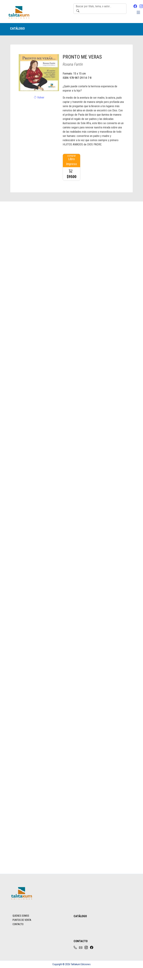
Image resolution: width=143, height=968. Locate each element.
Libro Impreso (71, 174)
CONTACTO (18, 924)
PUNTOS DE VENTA (22, 920)
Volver (39, 104)
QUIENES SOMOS (21, 915)
